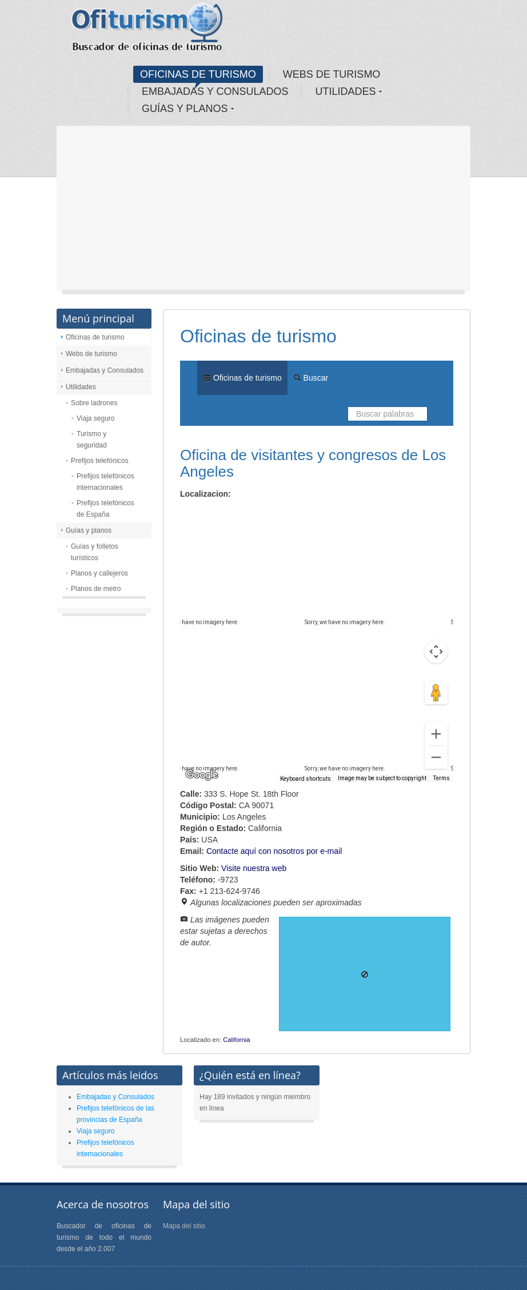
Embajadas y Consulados (104, 370)
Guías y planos (88, 530)
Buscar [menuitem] (310, 377)
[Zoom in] (436, 733)
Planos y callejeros (99, 573)
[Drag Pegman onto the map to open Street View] (436, 692)
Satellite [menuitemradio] (253, 514)
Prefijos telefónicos (100, 461)
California (236, 1039)
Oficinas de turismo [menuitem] (242, 377)
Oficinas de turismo (95, 337)
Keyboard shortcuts (305, 779)
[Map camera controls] (436, 651)
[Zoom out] (436, 757)
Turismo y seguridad (92, 439)
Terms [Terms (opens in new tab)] (441, 778)
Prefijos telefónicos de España (105, 508)
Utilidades (81, 387)
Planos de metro (96, 589)
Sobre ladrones (94, 403)
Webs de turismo (91, 354)
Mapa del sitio (184, 1226)
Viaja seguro (96, 418)
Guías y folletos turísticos (94, 552)
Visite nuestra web (253, 868)
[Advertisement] (263, 211)
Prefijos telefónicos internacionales (105, 482)
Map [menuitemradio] (205, 514)
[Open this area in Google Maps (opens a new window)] (202, 775)
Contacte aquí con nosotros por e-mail (274, 851)
